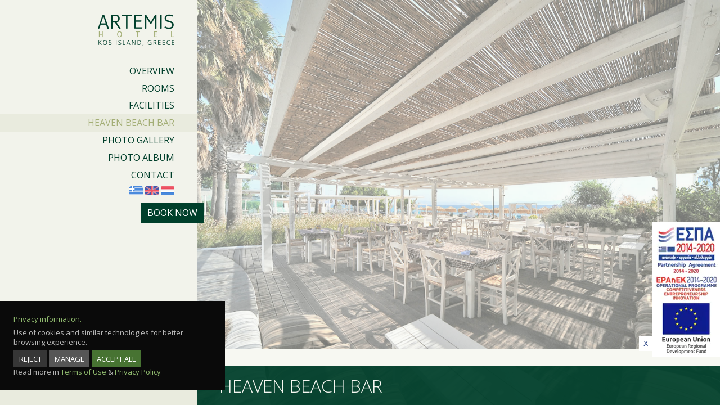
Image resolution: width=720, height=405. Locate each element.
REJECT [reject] (30, 359)
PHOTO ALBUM (141, 157)
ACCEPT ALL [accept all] (116, 359)
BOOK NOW (172, 212)
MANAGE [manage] (69, 359)
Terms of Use (83, 372)
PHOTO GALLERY (138, 140)
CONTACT (152, 175)
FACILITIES (151, 105)
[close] (645, 343)
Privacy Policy (138, 372)
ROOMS (158, 88)
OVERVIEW (151, 71)
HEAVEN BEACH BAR (131, 122)
